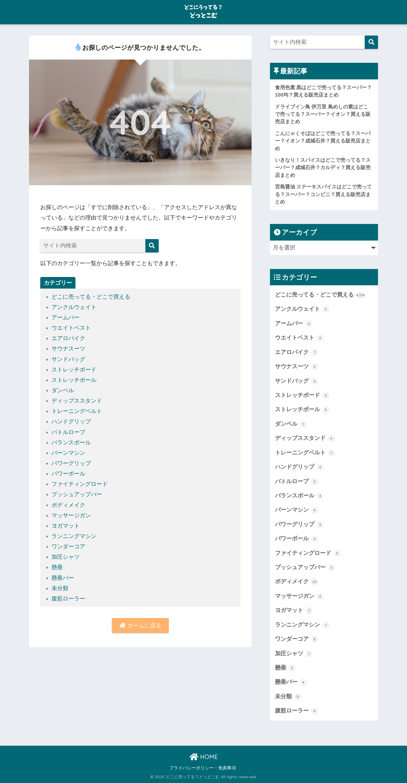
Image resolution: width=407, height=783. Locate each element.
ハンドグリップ (71, 421)
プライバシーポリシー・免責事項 (202, 768)
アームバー (66, 317)
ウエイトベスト (71, 328)
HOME (203, 756)
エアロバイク (68, 338)
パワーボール (68, 473)
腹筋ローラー (68, 598)
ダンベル (63, 390)
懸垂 (57, 567)
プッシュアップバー (77, 494)
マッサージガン (71, 515)
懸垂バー (63, 578)
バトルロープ (68, 432)
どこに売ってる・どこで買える (91, 297)
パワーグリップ (71, 463)
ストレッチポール (74, 380)
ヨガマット (66, 526)
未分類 (60, 588)
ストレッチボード (74, 369)
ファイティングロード (80, 484)
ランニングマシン (74, 536)
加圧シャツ (66, 557)
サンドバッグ (68, 359)
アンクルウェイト (74, 307)
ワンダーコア (68, 546)
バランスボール (71, 442)
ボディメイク (68, 505)
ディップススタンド (77, 401)
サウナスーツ (68, 348)
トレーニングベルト (77, 411)
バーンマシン (68, 453)
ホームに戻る (140, 625)
